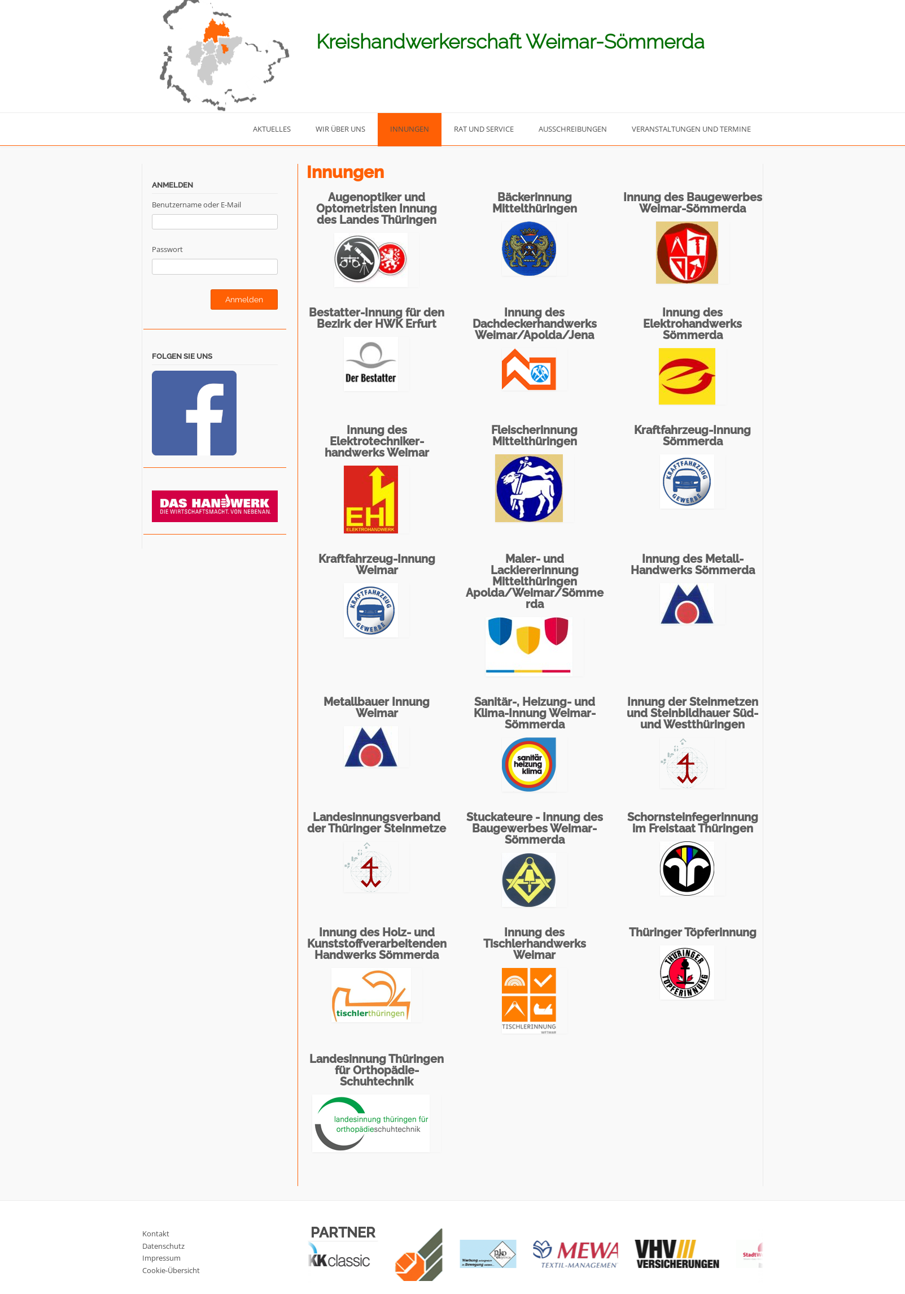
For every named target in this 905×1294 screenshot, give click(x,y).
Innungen (409, 129)
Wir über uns (340, 129)
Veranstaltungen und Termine (691, 129)
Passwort (167, 249)
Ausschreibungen (573, 129)
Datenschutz (163, 1246)
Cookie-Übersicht (171, 1270)
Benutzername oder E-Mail (196, 204)
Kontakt (155, 1233)
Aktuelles (272, 129)
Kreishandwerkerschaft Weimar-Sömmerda (510, 41)
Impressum (161, 1258)
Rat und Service (484, 129)
